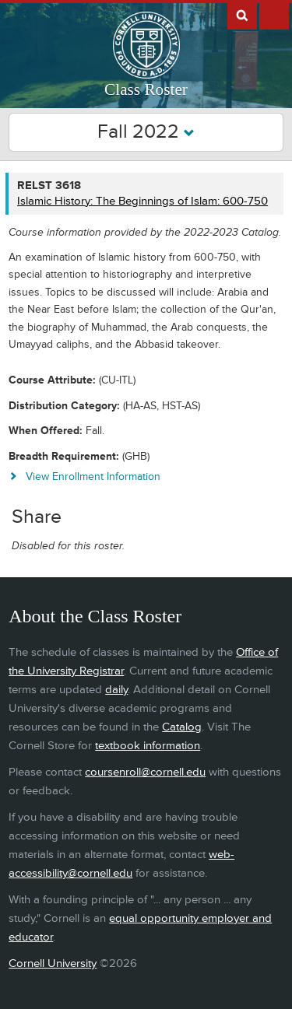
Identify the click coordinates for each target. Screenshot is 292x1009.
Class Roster (146, 89)
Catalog (182, 727)
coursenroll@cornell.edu (145, 772)
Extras (274, 15)
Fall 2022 (146, 132)
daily (116, 689)
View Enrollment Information (93, 476)
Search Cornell (242, 15)
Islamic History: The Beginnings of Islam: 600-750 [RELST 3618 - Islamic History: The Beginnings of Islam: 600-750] (142, 201)
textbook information (147, 745)
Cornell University (53, 963)
